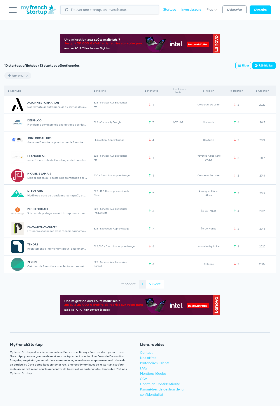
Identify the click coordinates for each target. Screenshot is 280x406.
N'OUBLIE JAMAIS (39, 173)
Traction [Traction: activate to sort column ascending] (238, 90)
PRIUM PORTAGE (38, 209)
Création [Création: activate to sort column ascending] (263, 90)
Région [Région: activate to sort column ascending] (209, 90)
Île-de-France (208, 210)
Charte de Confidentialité (160, 384)
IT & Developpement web (114, 191)
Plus (211, 9)
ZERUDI (32, 262)
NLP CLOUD (35, 191)
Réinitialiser (266, 65)
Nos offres (148, 358)
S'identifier (234, 10)
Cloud (97, 195)
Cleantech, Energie (110, 122)
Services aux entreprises (113, 102)
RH (95, 106)
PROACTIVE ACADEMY (42, 226)
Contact (146, 352)
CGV (143, 379)
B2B (96, 102)
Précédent (128, 284)
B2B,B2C (98, 246)
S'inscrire (260, 10)
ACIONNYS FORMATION (43, 102)
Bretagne (208, 264)
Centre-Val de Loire (208, 104)
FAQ (143, 368)
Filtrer (245, 65)
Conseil (98, 266)
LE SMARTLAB (36, 156)
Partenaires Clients (155, 363)
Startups (169, 9)
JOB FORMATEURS (39, 138)
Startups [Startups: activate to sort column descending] (15, 90)
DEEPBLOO (34, 120)
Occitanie (208, 122)
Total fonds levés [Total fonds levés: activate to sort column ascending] (179, 91)
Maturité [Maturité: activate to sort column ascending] (152, 90)
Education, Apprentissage (109, 140)
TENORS (32, 244)
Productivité (100, 212)
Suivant (155, 284)
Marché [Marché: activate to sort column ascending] (101, 90)
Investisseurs (191, 9)
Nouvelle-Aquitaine (208, 246)
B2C (96, 175)
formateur (16, 75)
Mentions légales (153, 373)
